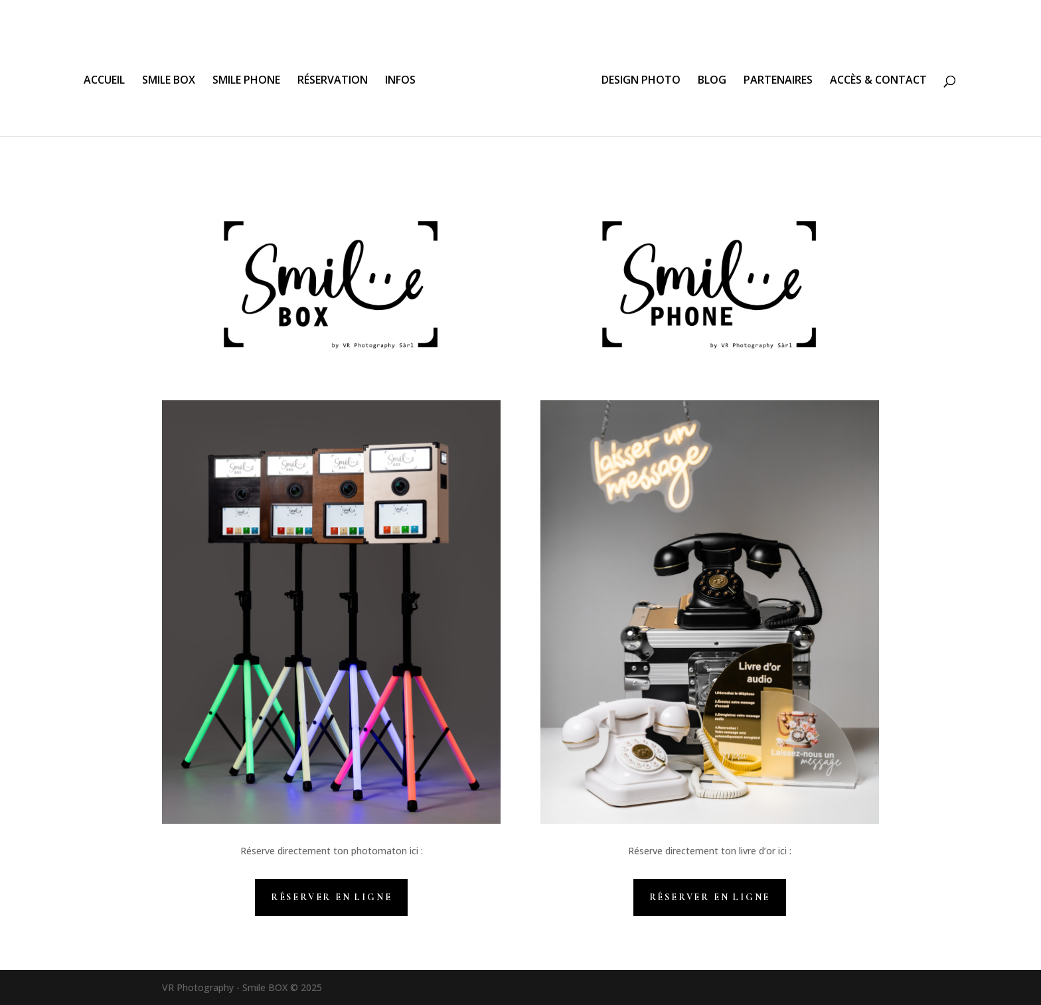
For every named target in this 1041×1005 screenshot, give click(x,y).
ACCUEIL (104, 81)
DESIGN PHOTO (641, 81)
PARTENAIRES (778, 81)
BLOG (712, 81)
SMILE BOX (168, 81)
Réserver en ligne (331, 897)
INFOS (400, 81)
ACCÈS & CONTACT (878, 81)
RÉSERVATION (332, 81)
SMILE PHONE (246, 81)
